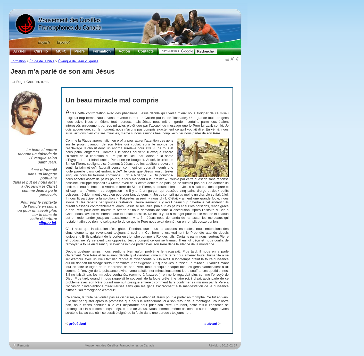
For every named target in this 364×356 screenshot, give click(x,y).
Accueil (19, 51)
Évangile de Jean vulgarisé (78, 61)
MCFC (61, 51)
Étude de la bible (41, 61)
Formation (102, 51)
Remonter (23, 345)
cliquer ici (47, 223)
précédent (77, 324)
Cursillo (41, 51)
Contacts (146, 51)
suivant (210, 324)
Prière (79, 51)
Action (124, 51)
